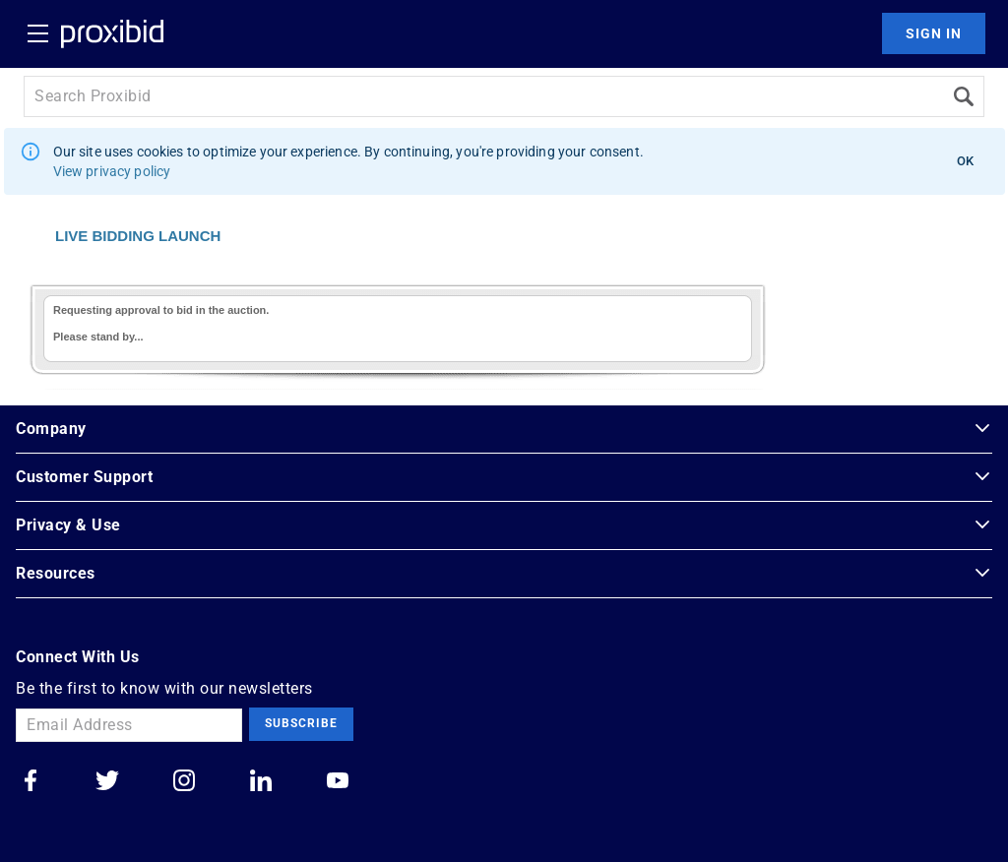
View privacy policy (112, 171)
